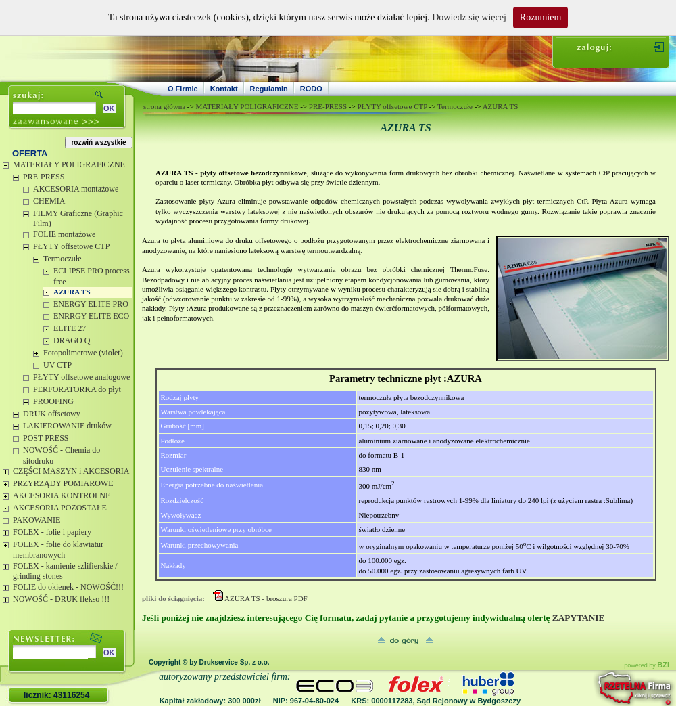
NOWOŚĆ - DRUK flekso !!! (61, 599)
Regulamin (269, 89)
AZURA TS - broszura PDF (266, 598)
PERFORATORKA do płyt (77, 389)
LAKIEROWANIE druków (67, 426)
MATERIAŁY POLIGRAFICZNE (69, 164)
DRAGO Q (71, 340)
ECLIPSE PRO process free (91, 276)
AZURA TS (72, 292)
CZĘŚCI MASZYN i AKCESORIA (71, 471)
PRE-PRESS (43, 176)
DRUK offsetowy (51, 413)
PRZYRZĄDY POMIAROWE (63, 483)
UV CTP (57, 365)
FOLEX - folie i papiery (52, 532)
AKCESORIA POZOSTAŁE (60, 507)
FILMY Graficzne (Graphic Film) (78, 218)
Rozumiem (540, 17)
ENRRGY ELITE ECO (91, 316)
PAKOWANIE (36, 520)
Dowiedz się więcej (469, 17)
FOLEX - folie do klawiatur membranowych (58, 549)
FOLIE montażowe (64, 234)
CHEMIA (49, 201)
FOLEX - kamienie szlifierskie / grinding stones (65, 571)
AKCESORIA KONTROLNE (61, 495)
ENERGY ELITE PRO (90, 304)
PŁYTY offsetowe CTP (71, 246)
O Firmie (183, 89)
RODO (311, 89)
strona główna (164, 106)
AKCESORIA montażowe (75, 189)
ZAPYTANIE (579, 618)
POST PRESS (45, 438)
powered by (646, 665)
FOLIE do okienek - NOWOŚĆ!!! (68, 587)
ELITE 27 (69, 328)
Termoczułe (62, 258)
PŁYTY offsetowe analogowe (81, 377)
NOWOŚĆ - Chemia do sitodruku (61, 455)
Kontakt (224, 89)
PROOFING (53, 401)
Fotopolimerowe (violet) (83, 352)
